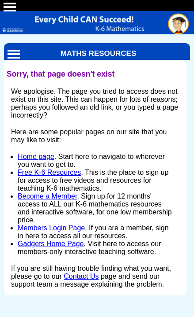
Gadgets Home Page (51, 243)
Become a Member (47, 196)
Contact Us (81, 276)
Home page (36, 156)
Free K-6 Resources (49, 172)
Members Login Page (51, 228)
